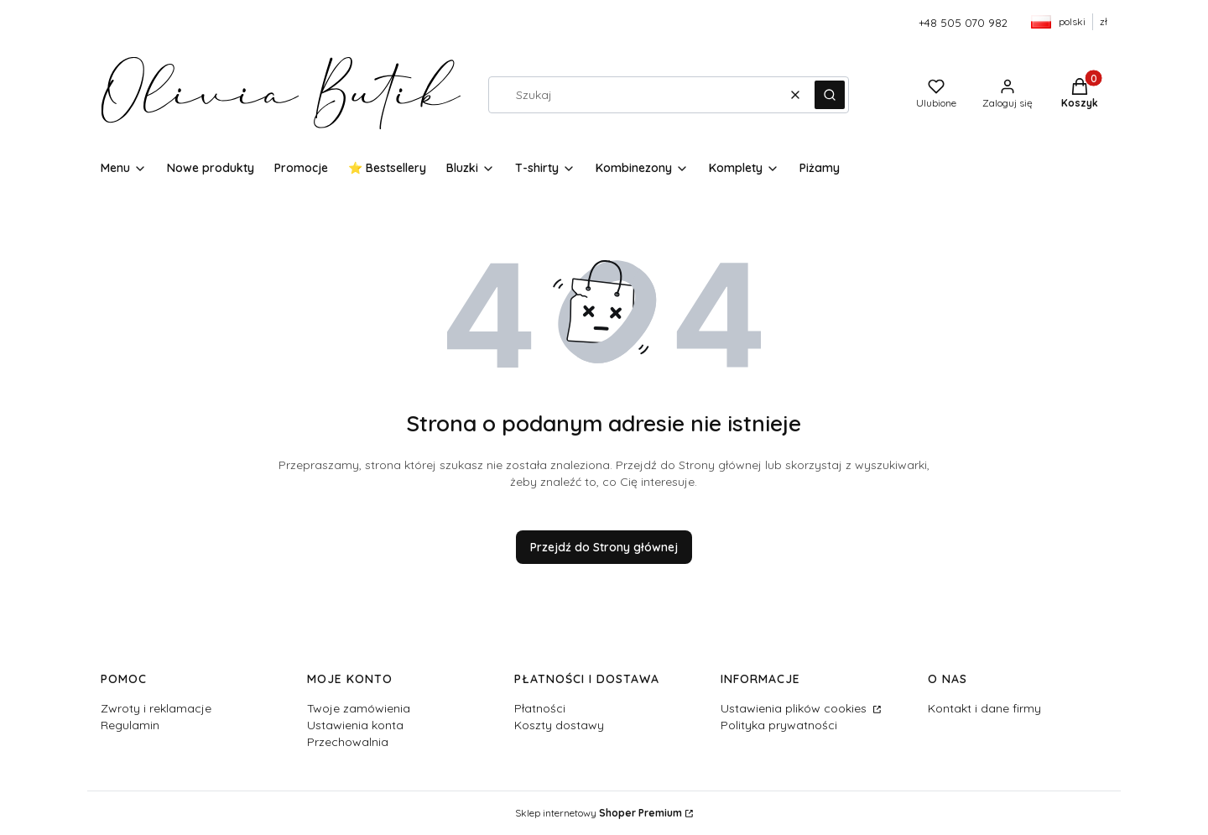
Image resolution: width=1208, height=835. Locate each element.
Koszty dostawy (559, 725)
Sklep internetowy (598, 812)
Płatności (539, 708)
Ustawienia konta (355, 725)
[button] (830, 95)
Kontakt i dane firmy (984, 708)
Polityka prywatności (779, 725)
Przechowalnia (347, 741)
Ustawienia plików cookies (795, 708)
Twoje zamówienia (358, 708)
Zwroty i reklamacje (156, 708)
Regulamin (130, 725)
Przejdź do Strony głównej (604, 547)
